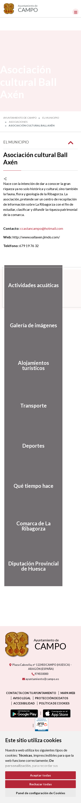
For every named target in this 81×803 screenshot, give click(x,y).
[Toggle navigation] (75, 12)
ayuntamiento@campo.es (40, 679)
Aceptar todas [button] (40, 775)
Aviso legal (22, 698)
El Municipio (50, 117)
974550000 (39, 673)
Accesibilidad (24, 703)
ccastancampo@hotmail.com (41, 228)
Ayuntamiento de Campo (20, 117)
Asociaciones (18, 121)
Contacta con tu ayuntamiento (31, 693)
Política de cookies (54, 703)
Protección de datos (51, 698)
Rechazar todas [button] (40, 784)
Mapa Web (67, 693)
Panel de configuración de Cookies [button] (40, 793)
